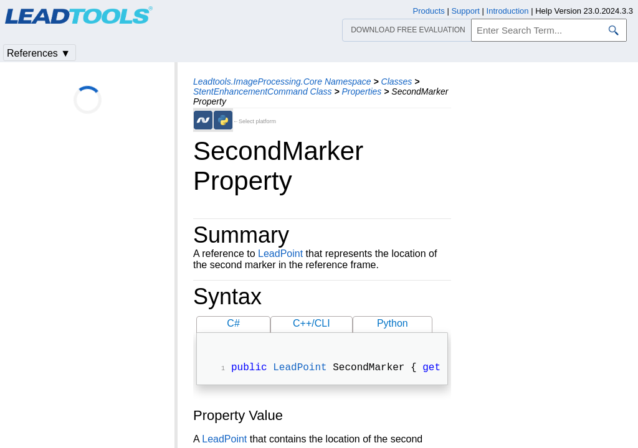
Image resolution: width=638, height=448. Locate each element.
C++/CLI (311, 323)
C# (233, 323)
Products (429, 11)
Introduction (508, 11)
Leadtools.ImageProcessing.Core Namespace (282, 81)
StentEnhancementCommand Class (262, 91)
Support (465, 11)
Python (392, 323)
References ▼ (38, 53)
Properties (362, 91)
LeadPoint (280, 253)
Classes (396, 81)
